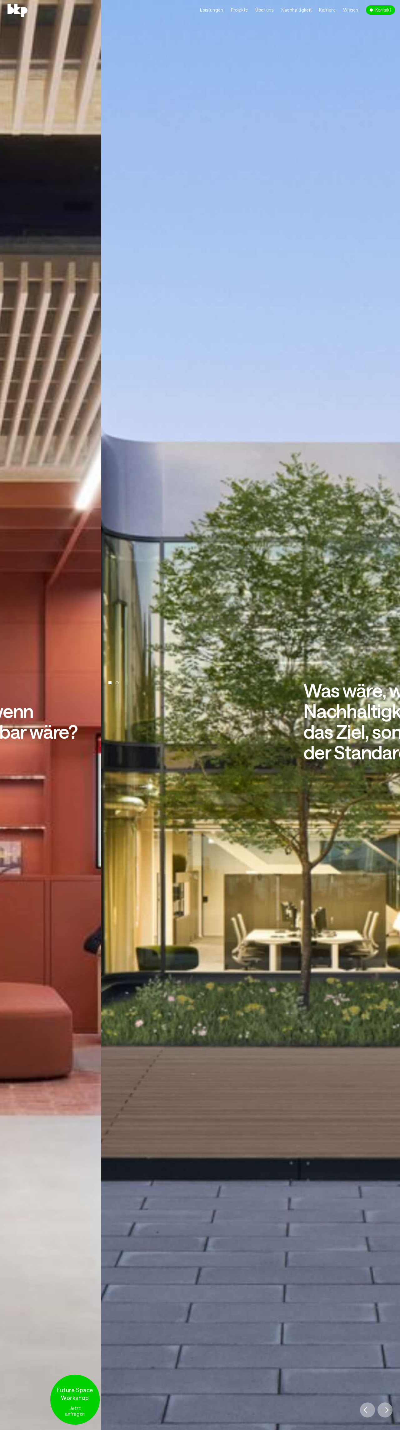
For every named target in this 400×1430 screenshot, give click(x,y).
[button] (367, 1409)
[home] (40, 9)
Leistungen (211, 10)
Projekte (239, 10)
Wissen (350, 10)
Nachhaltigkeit (296, 10)
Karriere (327, 10)
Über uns (264, 10)
